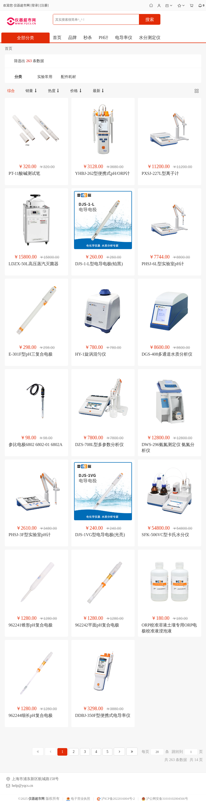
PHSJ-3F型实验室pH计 (30, 534)
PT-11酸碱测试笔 (24, 173)
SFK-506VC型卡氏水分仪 (165, 534)
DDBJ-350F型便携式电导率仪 (102, 715)
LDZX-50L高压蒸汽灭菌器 (33, 263)
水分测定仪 (149, 37)
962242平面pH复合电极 (97, 625)
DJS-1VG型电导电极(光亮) (100, 534)
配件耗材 (68, 77)
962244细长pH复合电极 (31, 715)
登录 (35, 5)
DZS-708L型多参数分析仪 (99, 444)
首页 (57, 37)
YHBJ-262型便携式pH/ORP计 (102, 173)
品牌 (72, 37)
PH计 (103, 37)
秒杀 (87, 37)
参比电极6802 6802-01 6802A (35, 444)
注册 (44, 5)
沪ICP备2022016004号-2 (116, 799)
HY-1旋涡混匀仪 (90, 354)
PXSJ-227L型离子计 (160, 173)
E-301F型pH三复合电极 (31, 354)
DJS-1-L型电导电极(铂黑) (99, 263)
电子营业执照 (78, 799)
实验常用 (44, 77)
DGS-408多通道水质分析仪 (167, 354)
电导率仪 (123, 37)
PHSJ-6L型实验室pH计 (163, 263)
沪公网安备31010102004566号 (165, 799)
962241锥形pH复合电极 (31, 625)
